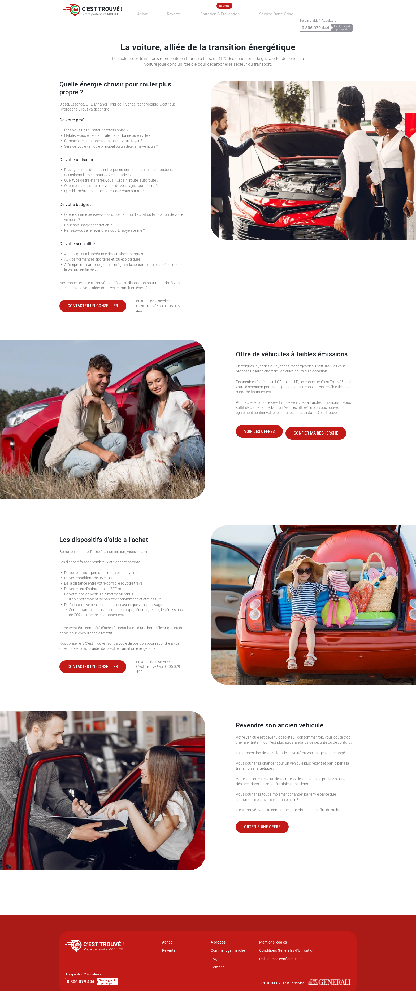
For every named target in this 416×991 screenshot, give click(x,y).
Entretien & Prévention (211, 12)
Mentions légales (273, 942)
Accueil (64, 28)
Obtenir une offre (262, 826)
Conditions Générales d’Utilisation (286, 950)
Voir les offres (259, 429)
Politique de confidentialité (280, 959)
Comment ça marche (228, 950)
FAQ (214, 959)
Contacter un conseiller (93, 305)
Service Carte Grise (255, 12)
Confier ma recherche (321, 429)
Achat (153, 12)
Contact (217, 967)
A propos (218, 942)
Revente (175, 12)
